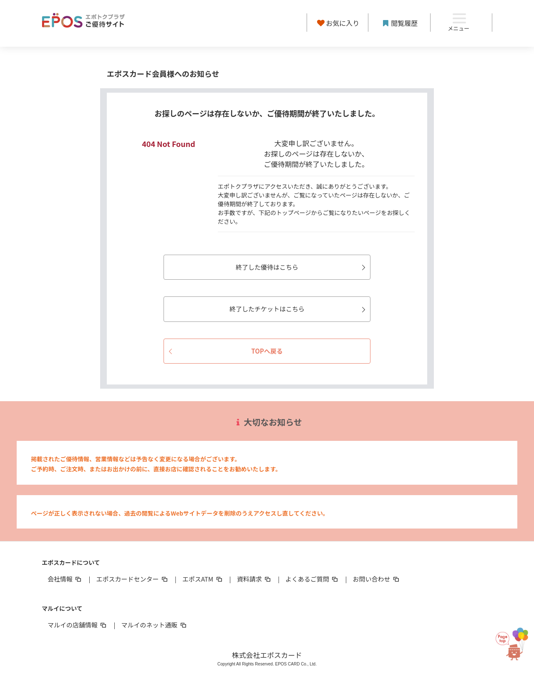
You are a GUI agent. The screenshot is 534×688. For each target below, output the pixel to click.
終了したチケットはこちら (298, 308)
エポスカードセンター (132, 578)
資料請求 (254, 578)
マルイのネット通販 (154, 624)
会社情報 (65, 578)
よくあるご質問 (312, 578)
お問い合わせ (376, 578)
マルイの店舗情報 (78, 624)
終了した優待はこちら (302, 267)
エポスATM (203, 578)
